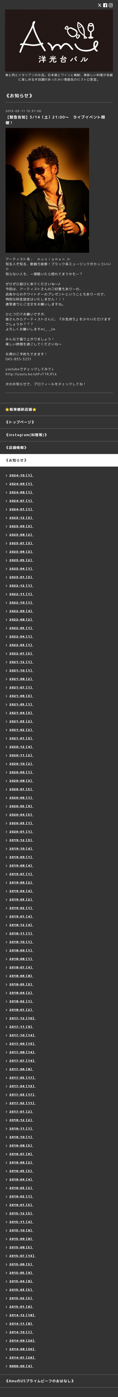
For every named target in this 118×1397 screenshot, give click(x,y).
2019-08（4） (21, 865)
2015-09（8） (21, 1239)
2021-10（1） (21, 670)
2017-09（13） (22, 1043)
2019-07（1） (21, 874)
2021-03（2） (21, 721)
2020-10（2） (21, 764)
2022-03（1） (21, 645)
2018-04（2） (21, 993)
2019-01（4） (21, 916)
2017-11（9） (21, 1026)
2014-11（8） (21, 1323)
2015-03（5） (21, 1289)
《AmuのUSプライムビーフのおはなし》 (40, 1381)
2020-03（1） (21, 823)
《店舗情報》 (16, 447)
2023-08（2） (21, 534)
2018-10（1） (21, 942)
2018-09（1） (21, 950)
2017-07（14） (22, 1060)
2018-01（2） (21, 1010)
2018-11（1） (21, 933)
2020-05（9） (21, 806)
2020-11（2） (21, 755)
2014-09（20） (22, 1340)
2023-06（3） (21, 551)
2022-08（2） (21, 619)
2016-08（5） (21, 1145)
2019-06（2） (21, 882)
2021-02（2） (21, 730)
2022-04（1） (21, 636)
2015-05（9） (21, 1272)
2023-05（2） (21, 560)
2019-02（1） (21, 908)
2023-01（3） (21, 577)
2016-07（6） (21, 1154)
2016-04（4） (21, 1179)
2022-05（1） (21, 628)
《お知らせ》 (16, 460)
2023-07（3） (21, 543)
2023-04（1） (21, 568)
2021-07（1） (21, 687)
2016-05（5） (21, 1171)
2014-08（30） (22, 1349)
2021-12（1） (21, 662)
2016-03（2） (21, 1188)
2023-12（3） (21, 517)
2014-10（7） (21, 1332)
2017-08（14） (22, 1052)
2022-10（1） (21, 602)
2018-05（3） (21, 984)
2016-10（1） (21, 1137)
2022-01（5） (21, 653)
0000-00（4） (21, 1366)
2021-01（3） (21, 738)
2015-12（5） (21, 1213)
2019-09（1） (21, 857)
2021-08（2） (21, 679)
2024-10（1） (21, 475)
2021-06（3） (21, 696)
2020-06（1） (21, 797)
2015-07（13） (22, 1256)
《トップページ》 (20, 422)
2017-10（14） (22, 1035)
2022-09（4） (21, 611)
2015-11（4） (21, 1222)
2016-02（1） (21, 1196)
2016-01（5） (21, 1205)
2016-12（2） (21, 1120)
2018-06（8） (21, 976)
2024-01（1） (21, 509)
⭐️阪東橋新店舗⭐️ (21, 409)
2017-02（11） (22, 1103)
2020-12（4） (21, 747)
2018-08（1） (21, 959)
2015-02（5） (21, 1298)
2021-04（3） (21, 713)
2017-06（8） (21, 1069)
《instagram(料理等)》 (26, 434)
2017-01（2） (21, 1111)
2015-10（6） (21, 1230)
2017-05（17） (22, 1077)
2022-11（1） (21, 594)
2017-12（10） (22, 1018)
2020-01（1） (21, 831)
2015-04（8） (21, 1281)
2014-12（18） (22, 1315)
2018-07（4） (21, 967)
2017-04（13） (22, 1086)
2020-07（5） (21, 789)
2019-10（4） (21, 848)
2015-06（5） (21, 1264)
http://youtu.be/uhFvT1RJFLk (31, 374)
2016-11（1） (21, 1128)
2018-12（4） (21, 925)
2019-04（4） (21, 891)
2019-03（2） (21, 899)
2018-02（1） (21, 1001)
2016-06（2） (21, 1162)
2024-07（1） (21, 501)
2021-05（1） (21, 704)
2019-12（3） (21, 840)
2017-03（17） (22, 1094)
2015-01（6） (21, 1306)
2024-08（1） (21, 492)
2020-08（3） (21, 780)
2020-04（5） (21, 814)
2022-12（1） (21, 585)
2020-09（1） (21, 772)
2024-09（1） (21, 484)
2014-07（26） (22, 1357)
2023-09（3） (21, 526)
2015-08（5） (21, 1247)
